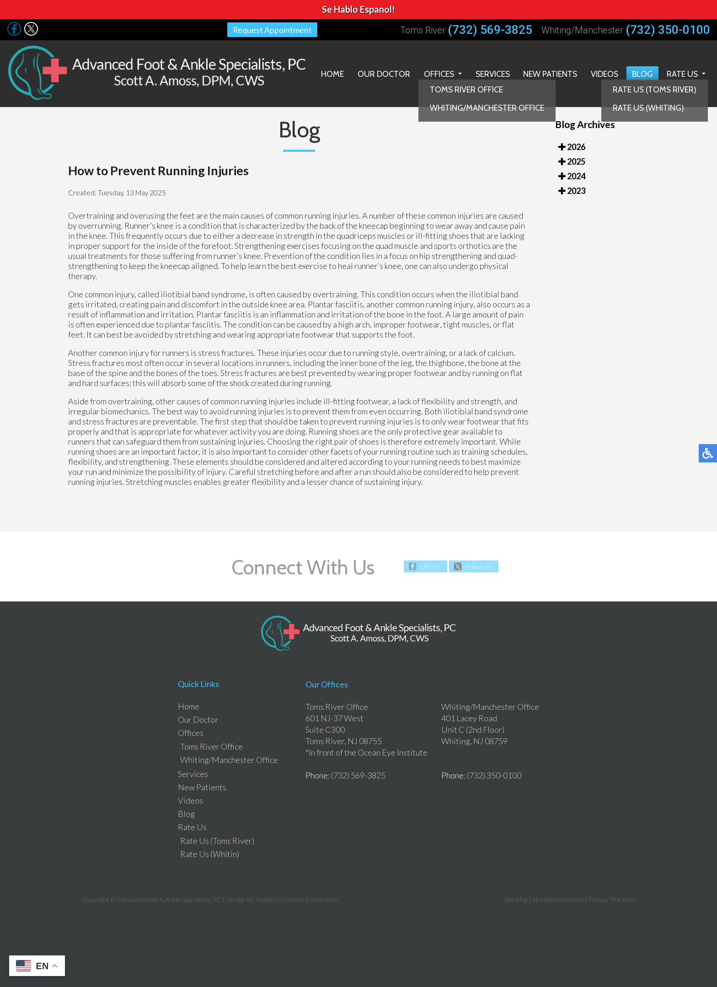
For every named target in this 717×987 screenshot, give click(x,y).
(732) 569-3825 (490, 30)
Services (490, 73)
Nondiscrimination (558, 899)
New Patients (549, 73)
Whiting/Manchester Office (229, 759)
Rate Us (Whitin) (209, 853)
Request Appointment (272, 30)
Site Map (516, 899)
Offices (436, 73)
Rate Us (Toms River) (217, 840)
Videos (604, 73)
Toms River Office (211, 746)
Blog (642, 73)
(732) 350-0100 (668, 30)
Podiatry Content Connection (297, 899)
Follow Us (478, 566)
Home (329, 73)
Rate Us (682, 73)
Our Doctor (380, 73)
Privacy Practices (612, 899)
